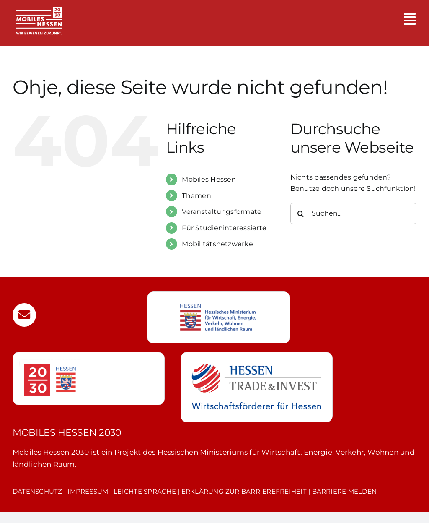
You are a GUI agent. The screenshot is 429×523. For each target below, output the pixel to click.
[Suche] (300, 213)
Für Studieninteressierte (224, 228)
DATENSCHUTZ (37, 491)
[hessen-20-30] (50, 363)
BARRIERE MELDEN (344, 491)
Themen (196, 196)
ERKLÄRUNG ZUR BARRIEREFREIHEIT (244, 491)
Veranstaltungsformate (221, 212)
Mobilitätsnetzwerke (217, 244)
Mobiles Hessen (209, 179)
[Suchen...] (353, 213)
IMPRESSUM (87, 491)
